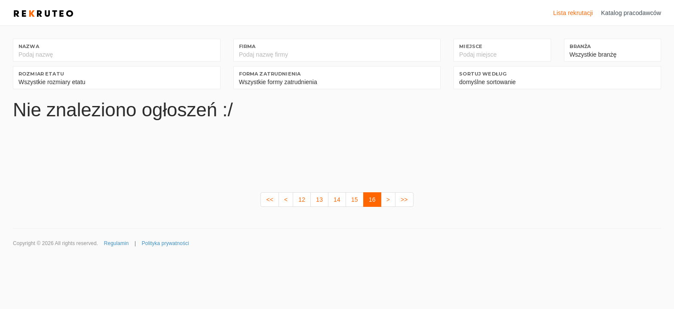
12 (301, 199)
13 (319, 199)
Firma (247, 46)
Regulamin (116, 243)
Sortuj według (482, 74)
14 (337, 199)
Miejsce (470, 46)
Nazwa (28, 46)
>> (404, 199)
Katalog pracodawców (631, 12)
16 (372, 199)
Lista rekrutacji (573, 12)
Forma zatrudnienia (270, 74)
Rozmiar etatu (41, 74)
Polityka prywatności (165, 243)
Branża (580, 46)
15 (354, 199)
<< (269, 199)
